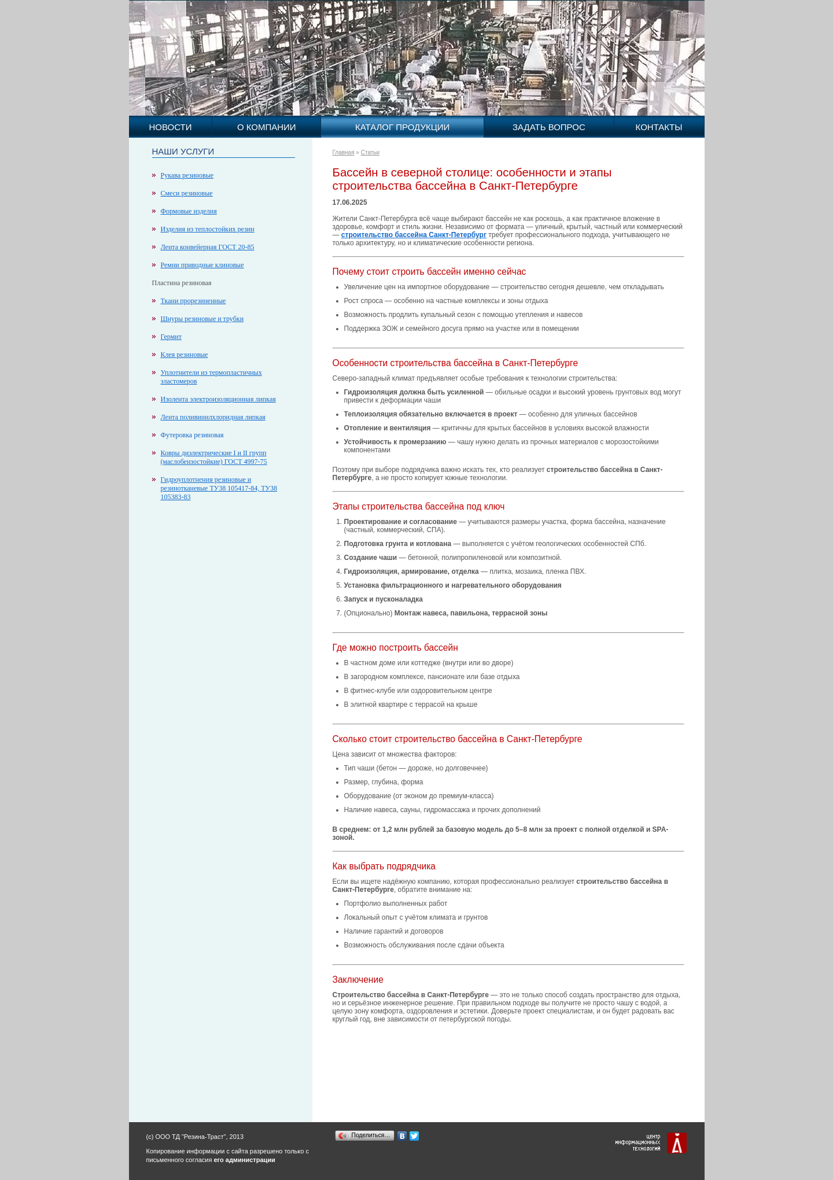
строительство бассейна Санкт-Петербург (413, 235)
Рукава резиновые (187, 175)
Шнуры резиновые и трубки (202, 319)
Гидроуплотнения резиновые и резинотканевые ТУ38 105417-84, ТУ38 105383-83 (219, 488)
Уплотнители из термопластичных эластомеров (211, 376)
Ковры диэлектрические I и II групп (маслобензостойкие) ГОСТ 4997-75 (214, 457)
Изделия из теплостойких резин (208, 229)
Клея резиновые (184, 355)
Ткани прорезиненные (193, 301)
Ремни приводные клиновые (202, 265)
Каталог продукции (402, 127)
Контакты (659, 127)
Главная (344, 152)
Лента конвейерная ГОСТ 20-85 (208, 247)
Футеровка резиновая (192, 435)
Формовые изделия (189, 211)
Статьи (370, 152)
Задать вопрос (549, 127)
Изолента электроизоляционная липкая (218, 399)
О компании (266, 127)
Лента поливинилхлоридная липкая (213, 417)
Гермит (171, 337)
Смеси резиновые (187, 193)
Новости (170, 127)
